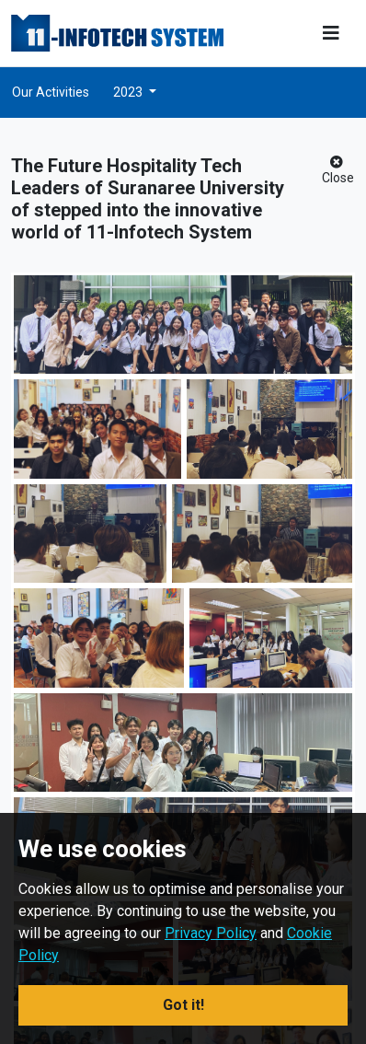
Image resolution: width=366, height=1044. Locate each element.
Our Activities (50, 92)
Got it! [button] (183, 1005)
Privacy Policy (211, 933)
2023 (129, 92)
